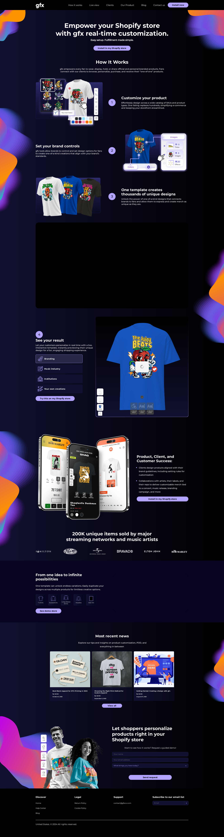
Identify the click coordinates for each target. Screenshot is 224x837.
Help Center (41, 808)
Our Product (127, 5)
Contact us (159, 5)
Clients (110, 5)
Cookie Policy (80, 808)
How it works (75, 5)
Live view (94, 5)
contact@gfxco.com (122, 803)
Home (38, 803)
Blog (143, 5)
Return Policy (80, 803)
